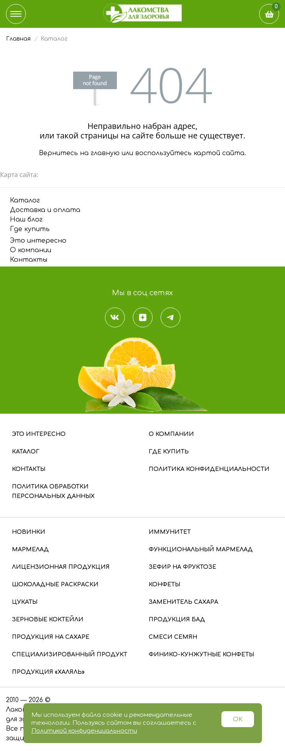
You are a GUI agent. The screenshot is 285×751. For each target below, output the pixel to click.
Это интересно (38, 240)
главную (105, 153)
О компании (30, 250)
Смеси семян (173, 637)
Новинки (28, 532)
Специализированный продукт (69, 655)
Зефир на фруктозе (182, 567)
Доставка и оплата (45, 210)
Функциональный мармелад (201, 550)
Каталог (25, 200)
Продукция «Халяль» (48, 672)
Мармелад (30, 550)
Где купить (30, 229)
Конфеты (164, 585)
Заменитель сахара (183, 602)
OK (237, 719)
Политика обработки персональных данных (53, 491)
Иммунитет (170, 532)
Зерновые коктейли (47, 620)
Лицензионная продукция (61, 567)
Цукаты (24, 602)
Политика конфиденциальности (209, 469)
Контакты (28, 259)
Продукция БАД (177, 620)
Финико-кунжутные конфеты (201, 655)
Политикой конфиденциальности (84, 731)
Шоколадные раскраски (55, 585)
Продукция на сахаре (50, 637)
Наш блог (26, 219)
